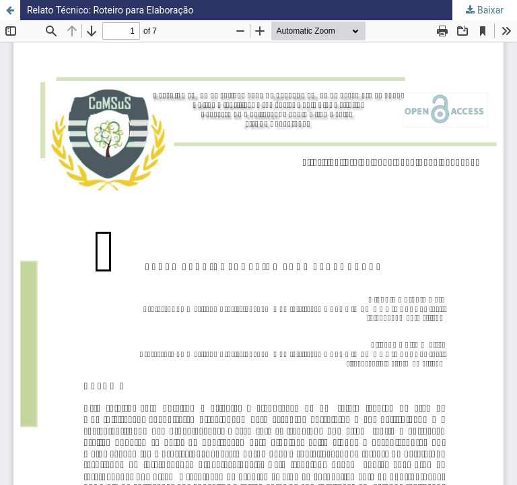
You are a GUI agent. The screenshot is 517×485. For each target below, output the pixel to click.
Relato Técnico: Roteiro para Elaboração (110, 10)
